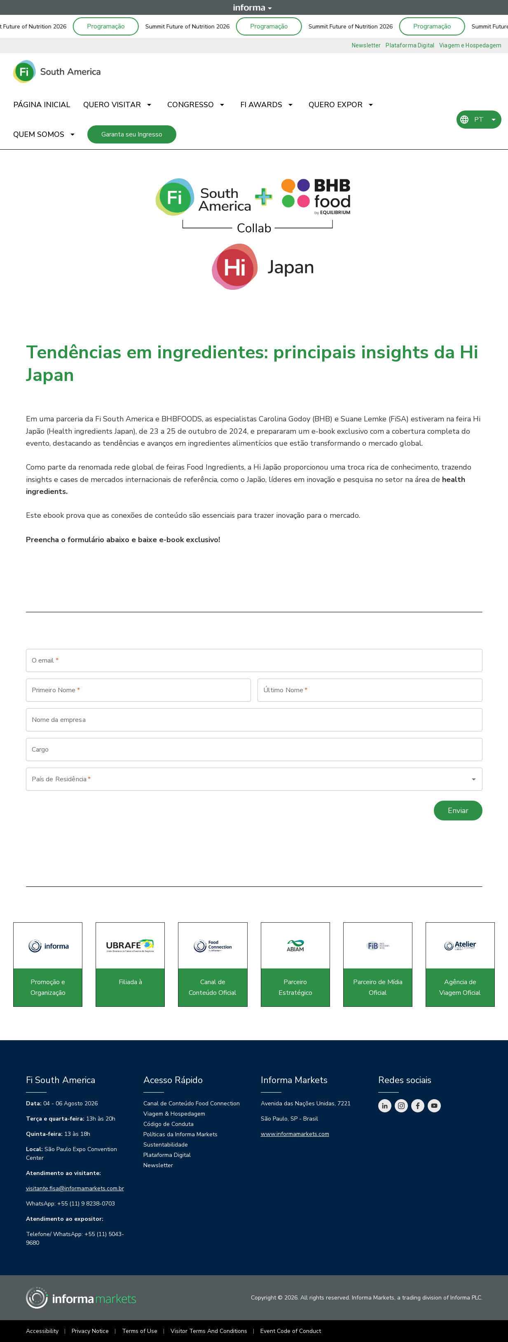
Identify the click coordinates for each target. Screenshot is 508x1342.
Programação (110, 26)
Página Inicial (41, 105)
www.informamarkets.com (295, 1134)
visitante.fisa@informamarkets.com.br (75, 1188)
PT (479, 120)
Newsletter (366, 45)
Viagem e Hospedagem (470, 45)
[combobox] (243, 779)
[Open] (474, 779)
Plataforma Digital (410, 45)
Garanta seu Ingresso (131, 134)
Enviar (458, 811)
